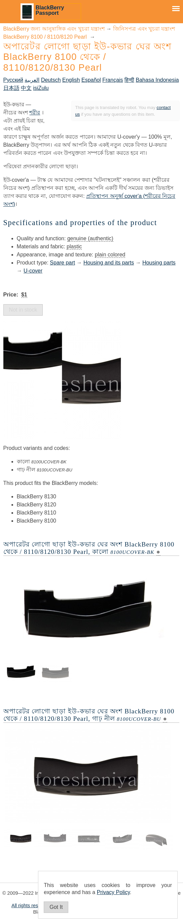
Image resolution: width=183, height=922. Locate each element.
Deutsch (51, 80)
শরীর (34, 112)
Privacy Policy (113, 892)
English (71, 80)
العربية (32, 80)
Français (112, 80)
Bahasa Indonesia (157, 80)
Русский (13, 80)
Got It (56, 907)
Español (91, 80)
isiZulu (41, 88)
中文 (26, 88)
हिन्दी (129, 80)
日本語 (11, 88)
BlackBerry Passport (50, 10)
